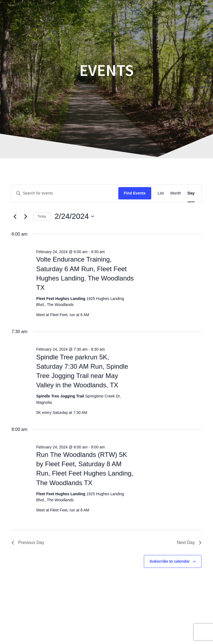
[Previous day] (15, 216)
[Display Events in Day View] (191, 193)
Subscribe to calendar (170, 561)
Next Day (189, 542)
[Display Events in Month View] (175, 193)
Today (41, 216)
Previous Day (28, 542)
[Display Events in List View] (161, 193)
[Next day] (25, 216)
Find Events (134, 193)
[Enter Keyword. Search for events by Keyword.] (65, 193)
